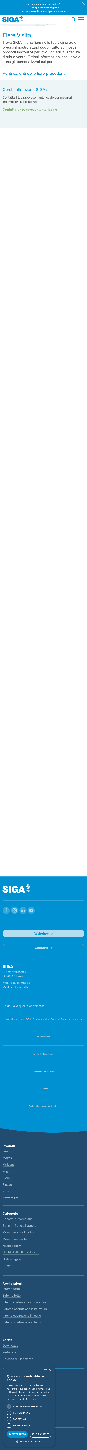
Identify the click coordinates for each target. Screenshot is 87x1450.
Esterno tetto (12, 1295)
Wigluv (7, 1171)
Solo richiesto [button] (40, 1434)
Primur (7, 1191)
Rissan (7, 1184)
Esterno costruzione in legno (22, 1322)
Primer (7, 1265)
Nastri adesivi (12, 1245)
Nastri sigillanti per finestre (21, 1252)
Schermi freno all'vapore (19, 1225)
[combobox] (45, 1370)
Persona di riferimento (18, 1358)
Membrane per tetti (16, 1239)
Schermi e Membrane (18, 1219)
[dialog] (29, 1406)
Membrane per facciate (19, 1232)
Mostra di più (10, 1197)
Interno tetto (11, 1289)
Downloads (10, 1345)
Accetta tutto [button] (17, 1434)
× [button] (50, 1370)
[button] (6, 910)
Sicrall (7, 1178)
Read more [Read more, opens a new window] (31, 1399)
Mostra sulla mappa (16, 983)
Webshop (41, 933)
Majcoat (8, 1164)
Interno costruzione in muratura (24, 1302)
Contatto (41, 947)
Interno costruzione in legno (22, 1315)
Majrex (7, 1158)
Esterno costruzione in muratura (25, 1309)
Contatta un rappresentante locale (30, 109)
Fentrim (8, 1151)
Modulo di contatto (16, 987)
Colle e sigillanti (13, 1259)
